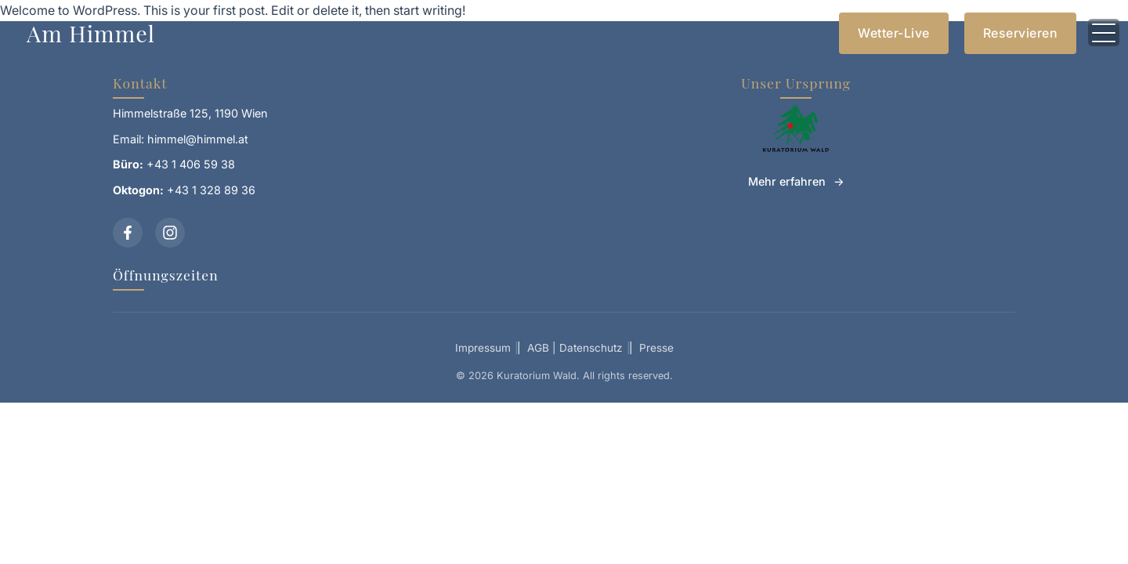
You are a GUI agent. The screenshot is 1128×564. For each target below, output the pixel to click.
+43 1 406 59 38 (190, 164)
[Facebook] (128, 233)
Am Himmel (91, 33)
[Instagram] (170, 233)
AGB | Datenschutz (575, 348)
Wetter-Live (894, 33)
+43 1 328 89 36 (211, 190)
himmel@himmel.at (197, 139)
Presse (656, 348)
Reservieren (1020, 33)
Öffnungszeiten (166, 275)
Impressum (483, 348)
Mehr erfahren (787, 181)
